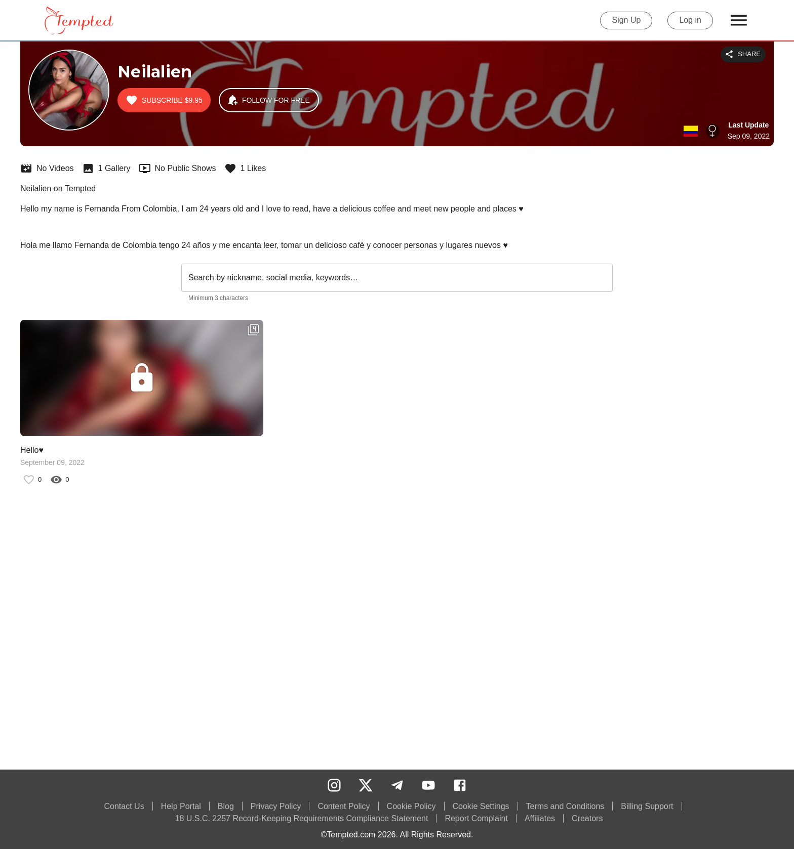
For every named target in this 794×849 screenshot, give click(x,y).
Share (743, 54)
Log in (690, 20)
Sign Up (626, 20)
